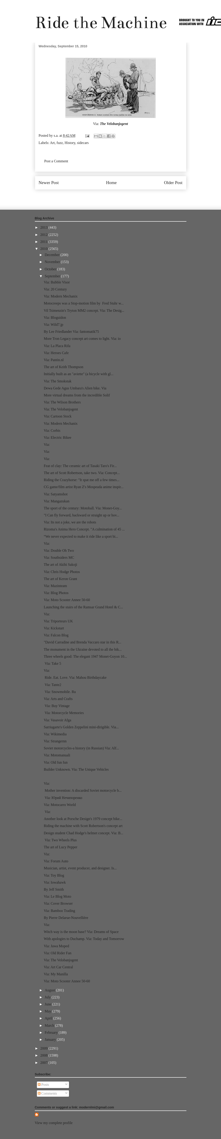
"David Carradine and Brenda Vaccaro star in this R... (82, 642)
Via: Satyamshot (55, 494)
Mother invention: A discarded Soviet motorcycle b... (82, 790)
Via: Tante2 (52, 685)
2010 (44, 249)
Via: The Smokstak (57, 381)
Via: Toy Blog (54, 875)
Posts (43, 1084)
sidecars (83, 143)
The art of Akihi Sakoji (60, 564)
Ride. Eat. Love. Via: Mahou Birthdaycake (75, 677)
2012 (44, 235)
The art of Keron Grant (60, 579)
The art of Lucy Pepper (60, 847)
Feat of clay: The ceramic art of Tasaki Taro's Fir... (80, 466)
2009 (44, 1048)
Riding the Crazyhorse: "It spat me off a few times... (81, 480)
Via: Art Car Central (58, 967)
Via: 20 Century (55, 289)
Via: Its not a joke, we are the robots (70, 522)
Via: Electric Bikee (57, 437)
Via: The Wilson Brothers (62, 402)
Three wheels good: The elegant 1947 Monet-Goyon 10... (85, 656)
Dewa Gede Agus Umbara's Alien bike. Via (75, 388)
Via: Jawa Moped (56, 946)
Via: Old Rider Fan (57, 953)
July (48, 997)
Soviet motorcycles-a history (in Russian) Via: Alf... (81, 748)
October (51, 269)
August (50, 990)
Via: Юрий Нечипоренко (63, 798)
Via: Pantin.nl (54, 360)
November (53, 262)
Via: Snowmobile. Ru (60, 692)
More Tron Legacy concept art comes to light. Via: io (82, 339)
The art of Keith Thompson (63, 367)
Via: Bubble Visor (57, 282)
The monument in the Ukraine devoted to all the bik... (82, 649)
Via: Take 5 (52, 663)
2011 (44, 242)
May (48, 1011)
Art (52, 143)
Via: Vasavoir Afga (57, 720)
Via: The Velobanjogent (61, 409)
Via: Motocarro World (60, 805)
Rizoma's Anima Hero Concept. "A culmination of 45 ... (84, 529)
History (70, 143)
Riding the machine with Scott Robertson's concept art (83, 826)
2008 (44, 1055)
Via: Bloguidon (55, 317)
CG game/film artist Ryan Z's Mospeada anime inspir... (83, 487)
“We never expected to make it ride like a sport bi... (81, 536)
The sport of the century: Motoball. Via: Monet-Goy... (83, 508)
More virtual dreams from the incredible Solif (77, 395)
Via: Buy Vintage (56, 706)
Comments (47, 1093)
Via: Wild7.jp (53, 324)
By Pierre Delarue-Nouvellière (66, 918)
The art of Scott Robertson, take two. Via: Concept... (82, 473)
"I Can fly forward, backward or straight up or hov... (81, 515)
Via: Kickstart (54, 628)
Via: (47, 444)
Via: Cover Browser (58, 903)
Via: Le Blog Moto (57, 896)
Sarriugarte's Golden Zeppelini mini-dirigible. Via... (81, 727)
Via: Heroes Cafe (56, 353)
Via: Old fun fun (55, 762)
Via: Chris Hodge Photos (62, 572)
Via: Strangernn (55, 741)
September (53, 276)
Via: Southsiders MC (59, 557)
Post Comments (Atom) (120, 196)
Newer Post (49, 182)
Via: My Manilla (56, 974)
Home (111, 182)
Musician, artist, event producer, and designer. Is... (80, 868)
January (51, 1039)
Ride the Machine (101, 22)
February (52, 1032)
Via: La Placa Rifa (57, 346)
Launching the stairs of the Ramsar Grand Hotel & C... (83, 607)
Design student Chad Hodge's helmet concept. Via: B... (83, 833)
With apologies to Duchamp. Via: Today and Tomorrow (84, 939)
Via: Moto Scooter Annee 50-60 (67, 600)
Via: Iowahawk (55, 882)
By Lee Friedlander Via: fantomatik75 (71, 331)
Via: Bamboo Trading (59, 911)
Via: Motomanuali (57, 755)
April (49, 1018)
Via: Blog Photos (56, 593)
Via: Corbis (52, 430)
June (48, 1004)
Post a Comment (56, 161)
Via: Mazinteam (55, 586)
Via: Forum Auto (56, 861)
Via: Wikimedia (55, 734)
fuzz (60, 143)
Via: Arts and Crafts (58, 699)
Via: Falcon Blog (56, 635)
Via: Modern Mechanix (60, 296)
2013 (44, 227)
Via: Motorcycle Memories (64, 713)
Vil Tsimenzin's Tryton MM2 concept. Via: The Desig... (84, 310)
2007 (44, 1063)
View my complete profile (54, 1123)
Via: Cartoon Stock (57, 416)
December (52, 255)
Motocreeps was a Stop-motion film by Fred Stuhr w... (84, 303)
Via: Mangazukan (56, 501)
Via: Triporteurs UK (58, 621)
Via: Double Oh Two (59, 550)
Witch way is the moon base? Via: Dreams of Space (81, 932)
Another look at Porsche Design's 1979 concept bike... (83, 819)
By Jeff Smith (54, 889)
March (50, 1025)
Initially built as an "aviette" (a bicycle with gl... (78, 374)
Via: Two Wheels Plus (60, 840)
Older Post (173, 182)
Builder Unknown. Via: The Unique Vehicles (76, 769)
